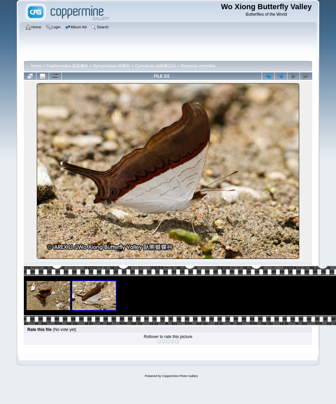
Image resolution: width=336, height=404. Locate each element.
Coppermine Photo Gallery (180, 376)
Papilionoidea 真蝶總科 (67, 66)
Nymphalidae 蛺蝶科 (111, 66)
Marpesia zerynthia (198, 66)
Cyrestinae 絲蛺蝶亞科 (155, 66)
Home (36, 66)
